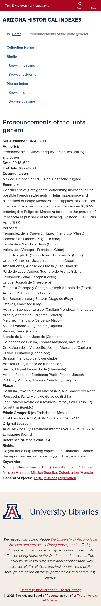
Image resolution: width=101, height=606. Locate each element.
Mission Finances (16, 472)
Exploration (67, 478)
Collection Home (20, 47)
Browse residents (22, 74)
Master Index (17, 84)
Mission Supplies (44, 472)
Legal (38, 478)
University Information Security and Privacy (51, 590)
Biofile (12, 57)
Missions (50, 478)
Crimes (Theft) (39, 467)
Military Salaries (15, 467)
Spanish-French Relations (72, 467)
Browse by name (22, 65)
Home (16, 34)
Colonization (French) (76, 472)
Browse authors (21, 92)
